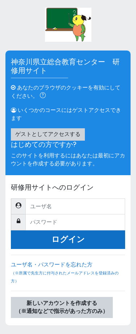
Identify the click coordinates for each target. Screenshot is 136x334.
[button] (44, 96)
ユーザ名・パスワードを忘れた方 (68, 276)
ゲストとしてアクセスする (48, 134)
